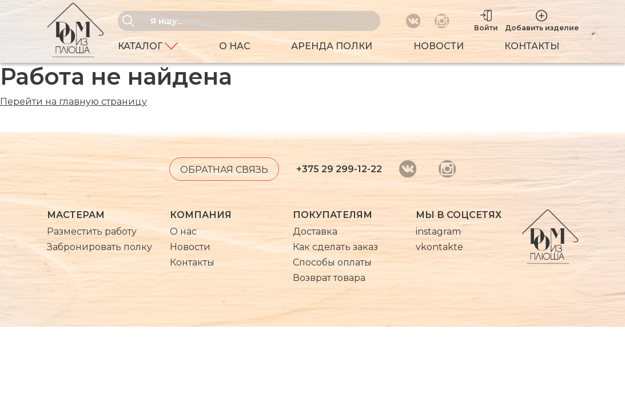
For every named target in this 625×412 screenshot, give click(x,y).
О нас (234, 46)
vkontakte (439, 246)
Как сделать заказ (335, 246)
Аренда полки (331, 46)
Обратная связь (224, 169)
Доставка (315, 231)
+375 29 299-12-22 (339, 169)
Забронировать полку (99, 246)
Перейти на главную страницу (73, 101)
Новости (438, 46)
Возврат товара (329, 277)
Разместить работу (92, 231)
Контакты (531, 46)
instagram (438, 231)
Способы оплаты (332, 262)
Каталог (148, 46)
